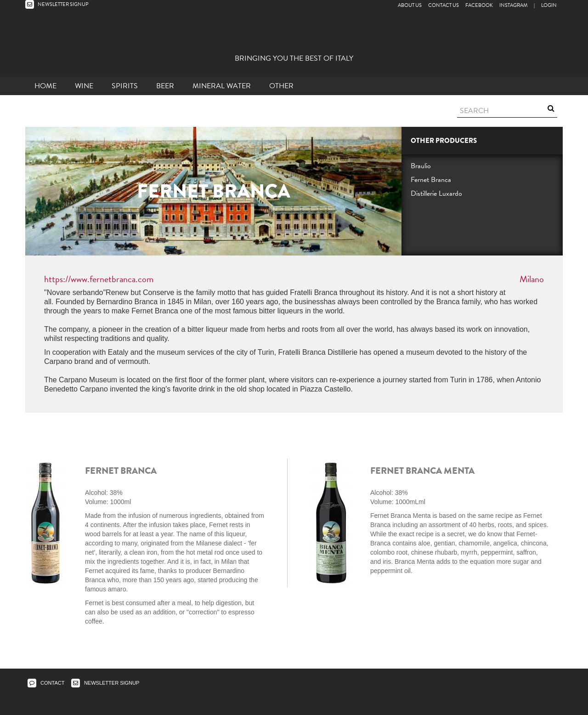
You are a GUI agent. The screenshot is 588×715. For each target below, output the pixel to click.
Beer (165, 85)
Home (45, 85)
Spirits (125, 85)
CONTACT (46, 683)
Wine (84, 85)
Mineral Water (221, 85)
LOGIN (549, 5)
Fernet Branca (431, 179)
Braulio (421, 165)
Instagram (513, 5)
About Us (410, 5)
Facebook (479, 5)
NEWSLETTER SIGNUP (57, 4)
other (281, 85)
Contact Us (443, 5)
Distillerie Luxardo (436, 193)
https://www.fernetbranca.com (98, 279)
